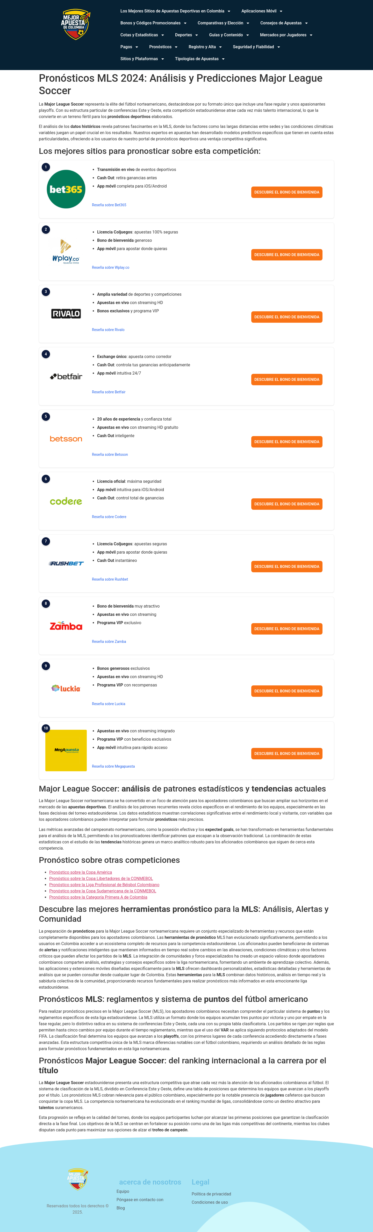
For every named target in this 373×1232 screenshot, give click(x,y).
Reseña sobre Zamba (109, 641)
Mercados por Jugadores (286, 35)
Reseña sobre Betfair (108, 392)
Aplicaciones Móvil (262, 11)
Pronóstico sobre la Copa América (80, 872)
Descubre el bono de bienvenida (286, 192)
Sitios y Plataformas (142, 59)
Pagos (129, 47)
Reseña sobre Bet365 (109, 205)
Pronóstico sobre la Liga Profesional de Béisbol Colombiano (104, 884)
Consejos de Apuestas (284, 23)
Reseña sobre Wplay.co (110, 267)
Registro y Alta (206, 47)
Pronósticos (163, 47)
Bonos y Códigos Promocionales (153, 23)
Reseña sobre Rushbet (110, 579)
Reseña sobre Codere (109, 517)
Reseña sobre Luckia (108, 704)
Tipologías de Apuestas (200, 59)
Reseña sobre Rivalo (108, 330)
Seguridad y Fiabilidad (257, 47)
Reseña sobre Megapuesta (113, 766)
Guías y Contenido (229, 35)
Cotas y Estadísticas (142, 35)
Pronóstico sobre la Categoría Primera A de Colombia (98, 897)
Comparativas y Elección (224, 23)
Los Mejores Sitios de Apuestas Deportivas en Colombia (175, 11)
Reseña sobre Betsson (110, 454)
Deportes (187, 35)
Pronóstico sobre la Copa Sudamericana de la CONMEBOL (102, 891)
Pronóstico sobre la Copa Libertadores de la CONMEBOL (101, 878)
